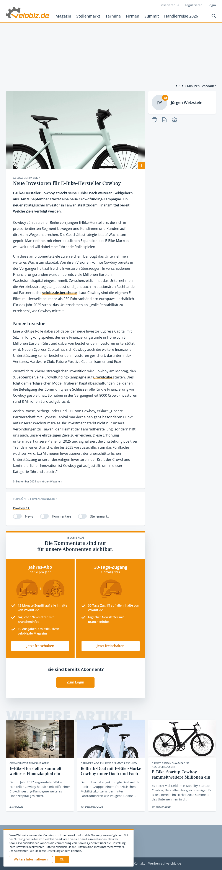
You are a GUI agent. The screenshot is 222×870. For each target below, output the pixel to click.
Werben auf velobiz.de (164, 863)
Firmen (132, 16)
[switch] (17, 516)
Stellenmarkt (88, 16)
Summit (151, 16)
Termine (113, 16)
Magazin (63, 16)
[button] (62, 859)
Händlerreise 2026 (181, 16)
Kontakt (139, 863)
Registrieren (193, 5)
